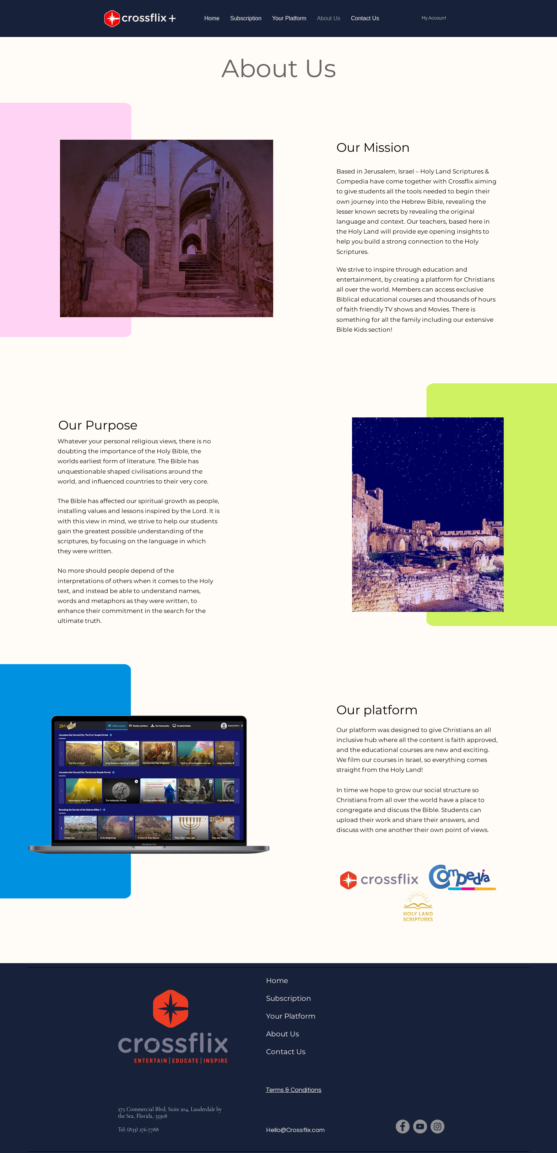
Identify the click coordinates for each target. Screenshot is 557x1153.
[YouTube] (420, 1126)
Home (277, 980)
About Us (282, 1034)
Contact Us (285, 1051)
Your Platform (290, 1016)
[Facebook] (403, 1126)
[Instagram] (437, 1126)
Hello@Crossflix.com (295, 1130)
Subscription (288, 998)
